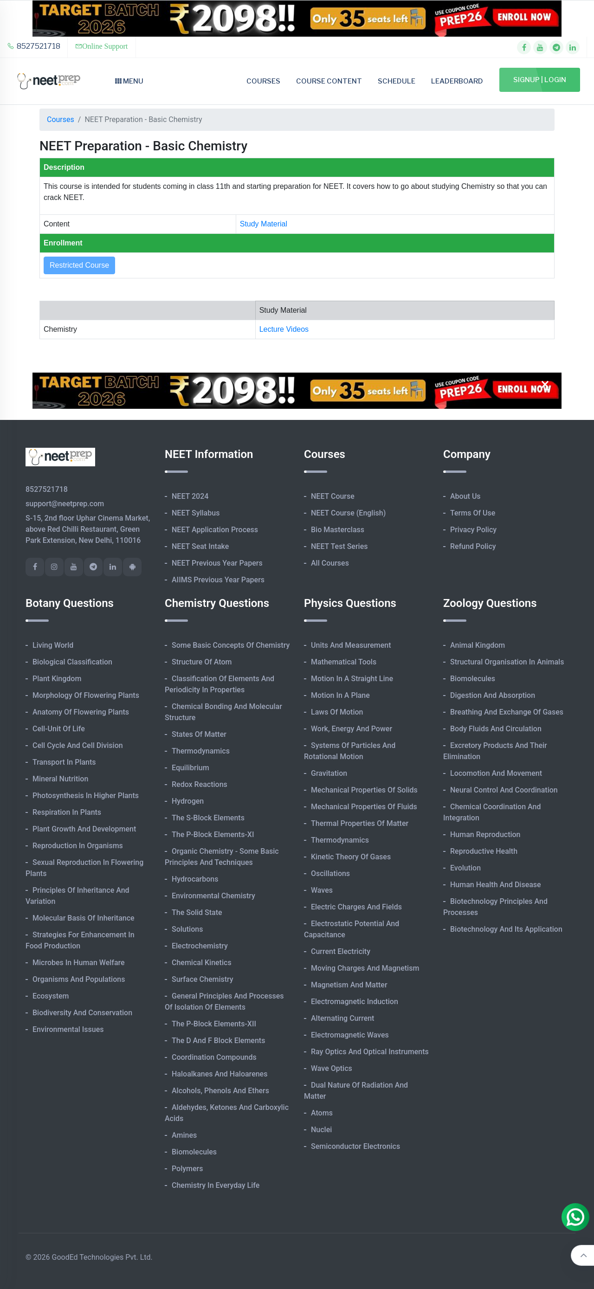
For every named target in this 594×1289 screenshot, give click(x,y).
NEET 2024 (190, 496)
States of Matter (199, 734)
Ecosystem (50, 996)
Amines (184, 1135)
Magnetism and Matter (349, 984)
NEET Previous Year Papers (217, 563)
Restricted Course (79, 265)
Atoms (322, 1113)
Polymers (187, 1168)
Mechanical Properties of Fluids (364, 806)
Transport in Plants (64, 762)
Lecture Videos (284, 329)
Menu (129, 81)
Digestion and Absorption (492, 695)
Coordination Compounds (214, 1057)
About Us (465, 496)
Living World (52, 645)
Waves (322, 890)
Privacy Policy (473, 529)
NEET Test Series (339, 546)
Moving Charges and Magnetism (365, 968)
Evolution (465, 868)
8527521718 (33, 46)
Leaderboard (457, 81)
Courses (263, 81)
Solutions (187, 929)
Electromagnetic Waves (350, 1035)
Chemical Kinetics (202, 962)
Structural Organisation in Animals (507, 661)
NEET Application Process (215, 529)
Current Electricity (340, 951)
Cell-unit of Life (58, 728)
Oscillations (330, 873)
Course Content (329, 81)
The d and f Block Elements (218, 1040)
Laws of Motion (337, 712)
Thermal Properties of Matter (359, 823)
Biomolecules (194, 1151)
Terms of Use (472, 513)
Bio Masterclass (337, 529)
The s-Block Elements (208, 817)
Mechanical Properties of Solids (364, 790)
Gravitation (329, 773)
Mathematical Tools (343, 661)
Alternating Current (342, 1018)
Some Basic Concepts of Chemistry (231, 645)
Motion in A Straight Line (352, 678)
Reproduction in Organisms (77, 845)
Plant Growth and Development (84, 829)
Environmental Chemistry (213, 895)
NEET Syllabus (196, 513)
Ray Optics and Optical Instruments (370, 1051)
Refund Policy (473, 546)
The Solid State (197, 912)
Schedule (396, 81)
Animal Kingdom (477, 645)
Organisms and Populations (78, 979)
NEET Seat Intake (200, 546)
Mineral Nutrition (60, 778)
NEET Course (333, 496)
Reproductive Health (483, 851)
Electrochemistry (200, 945)
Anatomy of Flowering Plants (80, 712)
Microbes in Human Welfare (78, 962)
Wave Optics (331, 1068)
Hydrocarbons (195, 879)
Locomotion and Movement (496, 773)
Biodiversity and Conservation (82, 1012)
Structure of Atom (202, 661)
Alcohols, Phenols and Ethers (220, 1090)
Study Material (263, 224)
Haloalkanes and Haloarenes (219, 1074)
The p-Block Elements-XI (213, 834)
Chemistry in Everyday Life (215, 1185)
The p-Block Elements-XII (214, 1023)
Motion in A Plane (340, 695)
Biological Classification (72, 661)
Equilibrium (190, 767)
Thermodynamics (201, 751)
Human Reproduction (485, 834)
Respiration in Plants (66, 812)
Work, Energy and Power (351, 728)
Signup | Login (539, 80)
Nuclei (321, 1129)
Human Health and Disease (495, 884)
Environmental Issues (68, 1029)
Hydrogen (188, 801)
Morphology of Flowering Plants (85, 695)
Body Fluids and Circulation (496, 728)
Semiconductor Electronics (355, 1146)
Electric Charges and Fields (356, 906)
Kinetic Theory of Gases (351, 856)
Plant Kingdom (56, 678)
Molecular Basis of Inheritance (83, 918)
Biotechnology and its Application (506, 929)
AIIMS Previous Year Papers (218, 579)
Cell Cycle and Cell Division (77, 745)
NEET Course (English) (348, 513)
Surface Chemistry (202, 979)
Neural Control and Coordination (504, 790)
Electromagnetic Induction (354, 1001)
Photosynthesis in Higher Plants (85, 795)
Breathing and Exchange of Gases (506, 712)
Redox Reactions (199, 784)
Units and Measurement (351, 645)
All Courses (330, 563)
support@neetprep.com (65, 503)
